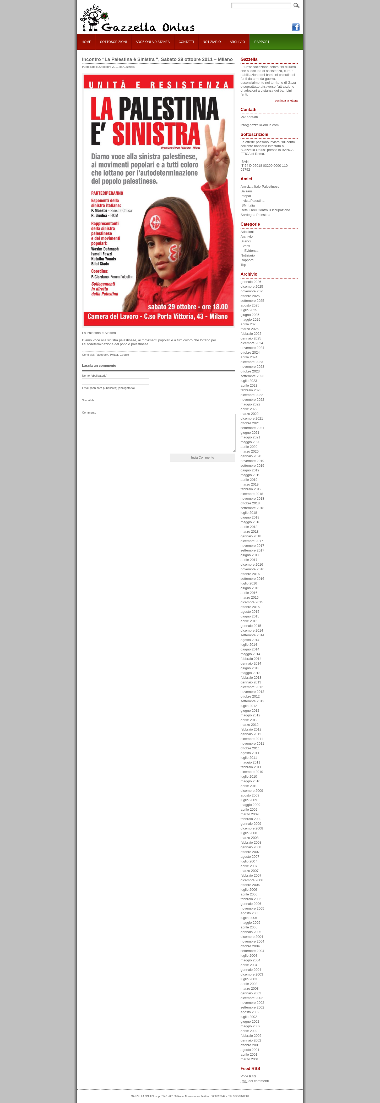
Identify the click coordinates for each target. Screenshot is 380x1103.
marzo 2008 (250, 838)
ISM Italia (248, 205)
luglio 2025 (249, 310)
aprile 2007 (249, 866)
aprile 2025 (249, 324)
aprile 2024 (249, 357)
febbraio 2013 (251, 677)
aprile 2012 (249, 720)
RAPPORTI (262, 42)
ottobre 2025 (250, 296)
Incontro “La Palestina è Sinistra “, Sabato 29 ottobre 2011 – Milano (157, 59)
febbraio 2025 (251, 334)
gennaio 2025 (251, 338)
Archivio (247, 236)
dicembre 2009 (252, 791)
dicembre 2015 (252, 602)
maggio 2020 (250, 442)
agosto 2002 (250, 1012)
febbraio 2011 (251, 767)
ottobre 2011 (250, 748)
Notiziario (248, 255)
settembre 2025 (252, 301)
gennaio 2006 (251, 904)
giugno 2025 (250, 315)
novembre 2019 (252, 461)
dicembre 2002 (252, 998)
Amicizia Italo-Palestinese (260, 186)
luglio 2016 (249, 583)
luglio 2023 (249, 381)
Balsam (246, 191)
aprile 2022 (249, 409)
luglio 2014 (249, 645)
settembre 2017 (252, 550)
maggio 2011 (250, 762)
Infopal (246, 196)
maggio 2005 (250, 922)
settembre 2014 (252, 635)
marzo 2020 (250, 451)
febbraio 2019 (251, 489)
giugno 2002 (250, 1021)
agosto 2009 (250, 795)
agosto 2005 (250, 913)
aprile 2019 (249, 480)
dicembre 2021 (252, 418)
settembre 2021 (252, 428)
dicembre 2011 (252, 739)
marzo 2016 (250, 597)
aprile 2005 (249, 927)
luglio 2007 (249, 861)
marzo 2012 (250, 725)
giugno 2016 (250, 588)
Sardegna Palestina (255, 215)
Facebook (101, 354)
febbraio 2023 (251, 390)
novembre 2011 (252, 743)
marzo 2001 (250, 1059)
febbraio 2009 (251, 819)
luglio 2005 (249, 918)
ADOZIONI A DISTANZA (153, 42)
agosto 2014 (250, 640)
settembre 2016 (252, 579)
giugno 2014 (250, 649)
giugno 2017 (250, 555)
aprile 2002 (249, 1031)
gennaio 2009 (251, 824)
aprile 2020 (249, 447)
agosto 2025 (250, 305)
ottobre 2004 (250, 946)
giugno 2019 (250, 470)
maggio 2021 (250, 437)
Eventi (245, 246)
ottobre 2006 (250, 885)
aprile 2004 (249, 965)
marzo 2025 (250, 329)
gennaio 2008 (251, 847)
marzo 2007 (250, 871)
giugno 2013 (250, 668)
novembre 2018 (252, 498)
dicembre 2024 (252, 343)
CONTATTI (186, 42)
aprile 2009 (249, 809)
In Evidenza (249, 251)
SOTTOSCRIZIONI (113, 42)
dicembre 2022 (252, 395)
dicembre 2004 (252, 937)
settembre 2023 (252, 376)
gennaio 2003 (251, 993)
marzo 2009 (250, 814)
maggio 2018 (250, 522)
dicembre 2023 (252, 362)
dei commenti (255, 1081)
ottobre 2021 (250, 423)
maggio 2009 (250, 805)
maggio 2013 (250, 673)
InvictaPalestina (252, 201)
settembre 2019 (252, 465)
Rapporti (247, 260)
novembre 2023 (252, 367)
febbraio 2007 (251, 875)
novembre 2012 (252, 692)
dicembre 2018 (252, 494)
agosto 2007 (250, 857)
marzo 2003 (250, 988)
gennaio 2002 (251, 1040)
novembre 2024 (252, 348)
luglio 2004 (249, 955)
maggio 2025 (250, 319)
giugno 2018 (250, 517)
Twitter (114, 354)
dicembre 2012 (252, 687)
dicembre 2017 (252, 541)
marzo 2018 (250, 531)
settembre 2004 (252, 951)
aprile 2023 (249, 385)
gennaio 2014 (251, 663)
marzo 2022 (250, 414)
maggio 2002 (250, 1026)
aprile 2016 (249, 593)
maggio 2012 (250, 715)
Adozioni (247, 232)
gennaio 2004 (251, 970)
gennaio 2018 (251, 536)
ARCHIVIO (237, 42)
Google (124, 354)
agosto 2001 (250, 1050)
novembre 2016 (252, 569)
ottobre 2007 (250, 852)
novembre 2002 (252, 1003)
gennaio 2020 (251, 456)
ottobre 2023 (250, 371)
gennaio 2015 (251, 626)
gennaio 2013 (251, 682)
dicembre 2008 (252, 828)
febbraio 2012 (251, 729)
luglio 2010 (249, 776)
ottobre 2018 (250, 503)
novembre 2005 (252, 908)
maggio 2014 (250, 654)
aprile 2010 (249, 786)
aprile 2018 (249, 527)
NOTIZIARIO (212, 42)
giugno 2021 (250, 432)
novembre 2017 (252, 546)
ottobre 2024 (250, 352)
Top (243, 265)
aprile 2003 (249, 984)
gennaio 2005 (251, 932)
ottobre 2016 (250, 574)
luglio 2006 (249, 890)
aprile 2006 (249, 894)
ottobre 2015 (250, 607)
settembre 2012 (252, 701)
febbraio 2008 (251, 842)
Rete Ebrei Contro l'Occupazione (265, 210)
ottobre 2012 (250, 696)
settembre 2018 (252, 508)
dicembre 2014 (252, 630)
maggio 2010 (250, 781)
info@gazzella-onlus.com (260, 125)
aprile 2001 (249, 1054)
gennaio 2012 (251, 734)
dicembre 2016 (252, 564)
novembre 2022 (252, 400)
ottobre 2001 (250, 1045)
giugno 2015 (250, 616)
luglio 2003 (249, 979)
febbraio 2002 (251, 1036)
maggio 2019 (250, 475)
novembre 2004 (252, 941)
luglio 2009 (249, 800)
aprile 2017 (249, 560)
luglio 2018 (249, 513)
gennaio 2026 (251, 282)
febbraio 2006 (251, 899)
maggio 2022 (250, 404)
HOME (86, 42)
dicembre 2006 (252, 880)
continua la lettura (286, 100)
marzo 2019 (250, 484)
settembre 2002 (252, 1007)
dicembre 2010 (252, 772)
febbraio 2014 (251, 659)
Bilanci (246, 241)
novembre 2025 (252, 291)
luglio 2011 (249, 758)
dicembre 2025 (252, 286)
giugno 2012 (250, 710)
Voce (248, 1076)
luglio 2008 (249, 833)
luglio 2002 (249, 1017)
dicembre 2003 (252, 974)
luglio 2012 (249, 706)
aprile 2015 (249, 621)
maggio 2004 (250, 960)
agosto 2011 (250, 753)
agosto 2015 (250, 612)
